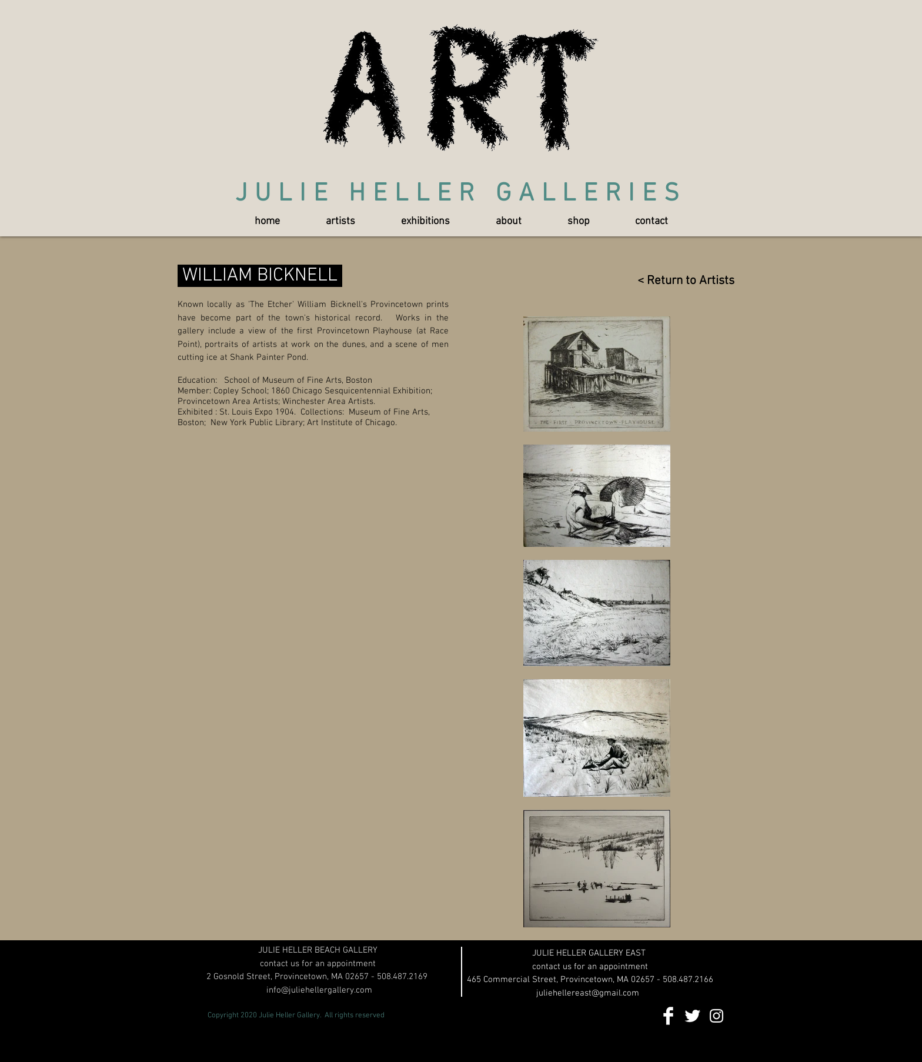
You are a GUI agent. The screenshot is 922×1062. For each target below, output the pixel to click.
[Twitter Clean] (692, 1016)
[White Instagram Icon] (716, 1016)
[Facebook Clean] (668, 1016)
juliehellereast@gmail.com (587, 993)
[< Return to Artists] (680, 280)
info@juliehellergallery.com (319, 990)
